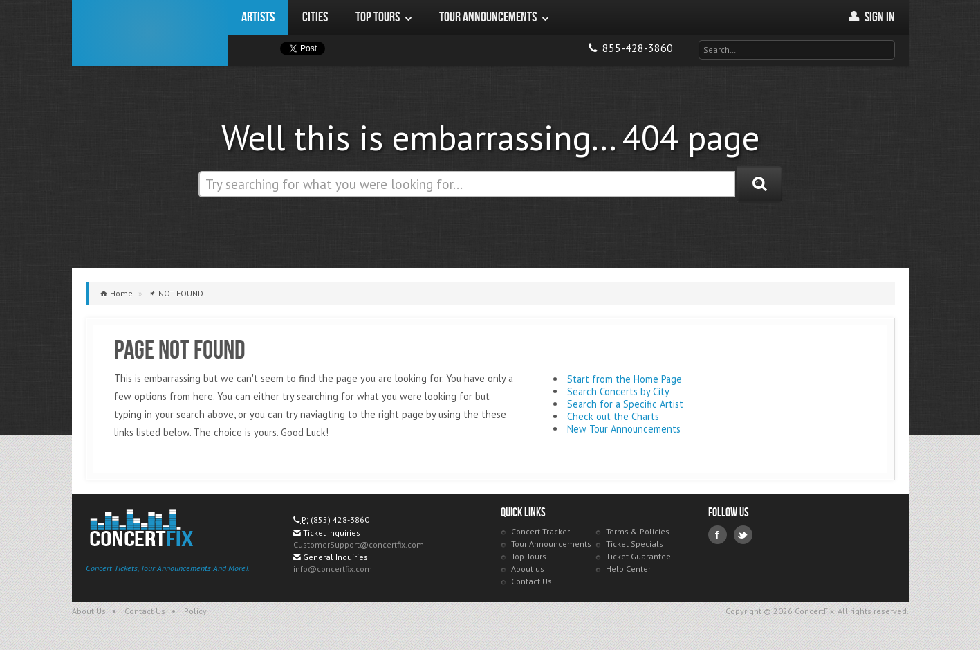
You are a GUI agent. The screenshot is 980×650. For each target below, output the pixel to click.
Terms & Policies (637, 531)
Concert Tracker (540, 531)
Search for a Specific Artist (625, 403)
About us (527, 568)
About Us (89, 611)
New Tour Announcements (624, 428)
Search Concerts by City (618, 391)
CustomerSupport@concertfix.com (358, 544)
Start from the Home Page (624, 379)
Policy (195, 611)
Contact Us (531, 581)
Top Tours (528, 556)
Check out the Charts (613, 416)
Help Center (628, 568)
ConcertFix (150, 33)
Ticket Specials (634, 544)
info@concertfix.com (332, 568)
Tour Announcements (551, 544)
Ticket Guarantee (638, 556)
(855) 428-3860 (340, 519)
